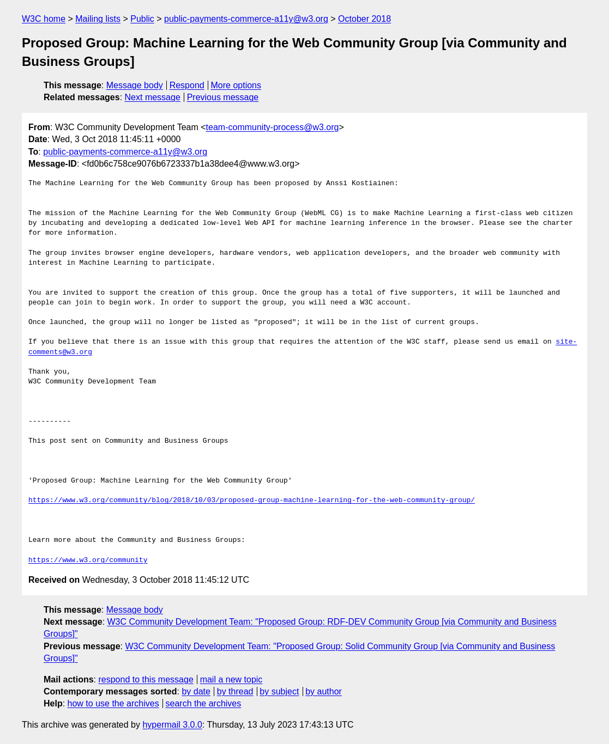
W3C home (43, 18)
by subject (279, 691)
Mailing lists (97, 18)
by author (323, 691)
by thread (235, 691)
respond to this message (145, 679)
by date (196, 691)
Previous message (223, 97)
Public (142, 18)
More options (236, 85)
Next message (152, 97)
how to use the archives (113, 703)
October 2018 (364, 18)
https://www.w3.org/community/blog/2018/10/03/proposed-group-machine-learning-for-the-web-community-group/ (251, 500)
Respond (187, 85)
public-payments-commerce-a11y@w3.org (246, 18)
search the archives (204, 703)
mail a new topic (231, 679)
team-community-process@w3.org (272, 127)
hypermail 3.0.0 (172, 724)
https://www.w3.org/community (87, 560)
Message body (134, 85)
